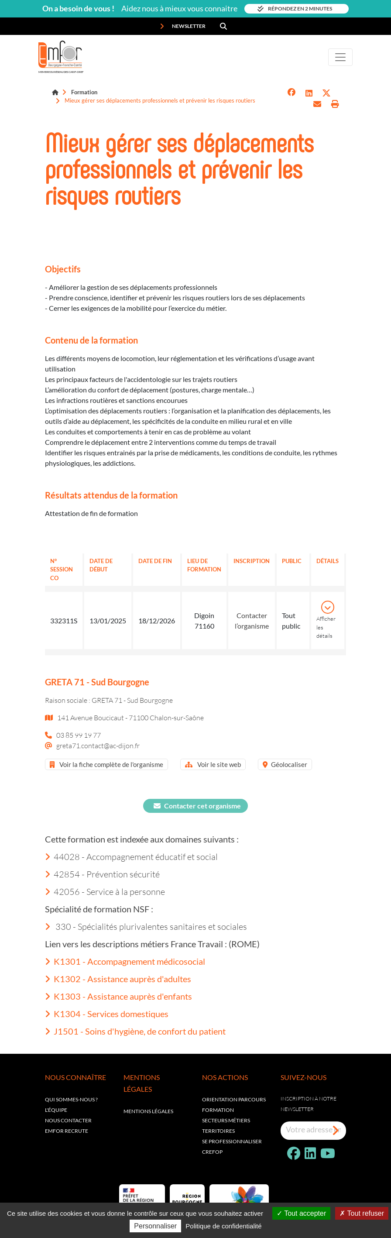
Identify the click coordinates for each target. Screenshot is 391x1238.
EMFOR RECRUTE (66, 1131)
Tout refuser (362, 1213)
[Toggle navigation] (340, 57)
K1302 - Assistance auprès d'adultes (118, 978)
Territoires (218, 1131)
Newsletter (183, 26)
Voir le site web (213, 764)
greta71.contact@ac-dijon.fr (98, 745)
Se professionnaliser (232, 1141)
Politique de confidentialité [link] (223, 1226)
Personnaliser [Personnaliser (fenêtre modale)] (155, 1226)
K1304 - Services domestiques (106, 1013)
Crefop (212, 1152)
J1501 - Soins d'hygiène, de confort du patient (135, 1031)
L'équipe (56, 1110)
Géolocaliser (285, 764)
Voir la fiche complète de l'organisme (106, 764)
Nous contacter (68, 1120)
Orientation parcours (234, 1099)
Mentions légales (148, 1111)
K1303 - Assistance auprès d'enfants (118, 996)
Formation (84, 92)
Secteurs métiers (226, 1120)
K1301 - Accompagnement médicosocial (125, 961)
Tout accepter (301, 1213)
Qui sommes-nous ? (71, 1099)
